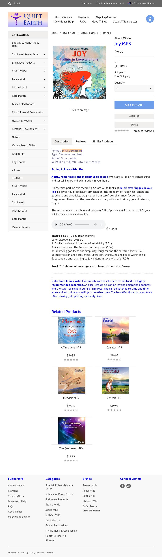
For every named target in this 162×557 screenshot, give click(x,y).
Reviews (82, 141)
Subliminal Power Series (26, 54)
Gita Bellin (18, 153)
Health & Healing (22, 120)
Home (54, 32)
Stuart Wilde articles (125, 21)
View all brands (21, 227)
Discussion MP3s (89, 32)
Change (150, 3)
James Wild (18, 79)
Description (62, 141)
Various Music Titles (24, 145)
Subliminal (18, 202)
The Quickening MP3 (71, 448)
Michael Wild (19, 87)
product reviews (143, 130)
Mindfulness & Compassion (28, 112)
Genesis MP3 (114, 397)
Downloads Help (64, 21)
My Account (86, 3)
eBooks (16, 170)
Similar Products (104, 141)
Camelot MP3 (114, 347)
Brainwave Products (23, 62)
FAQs (83, 21)
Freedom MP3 (71, 397)
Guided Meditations (23, 104)
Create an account (115, 3)
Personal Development (25, 129)
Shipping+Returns (106, 17)
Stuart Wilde (19, 71)
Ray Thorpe (18, 162)
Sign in (99, 3)
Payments (84, 17)
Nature (16, 137)
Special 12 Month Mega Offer (25, 44)
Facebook (122, 485)
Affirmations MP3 (71, 347)
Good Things (99, 21)
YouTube (128, 485)
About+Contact (63, 17)
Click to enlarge (79, 110)
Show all (50, 539)
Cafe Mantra (19, 95)
